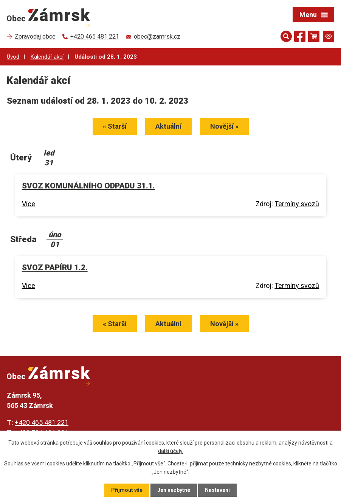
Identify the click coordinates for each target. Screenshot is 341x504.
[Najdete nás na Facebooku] (299, 38)
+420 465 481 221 (41, 422)
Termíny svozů (296, 204)
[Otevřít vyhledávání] (286, 36)
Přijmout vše (127, 490)
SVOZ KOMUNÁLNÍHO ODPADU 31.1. (88, 185)
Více (28, 204)
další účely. (170, 451)
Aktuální (168, 126)
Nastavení (217, 490)
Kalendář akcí (47, 56)
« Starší (115, 126)
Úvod (13, 56)
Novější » (224, 126)
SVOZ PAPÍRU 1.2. (55, 267)
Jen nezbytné (173, 490)
